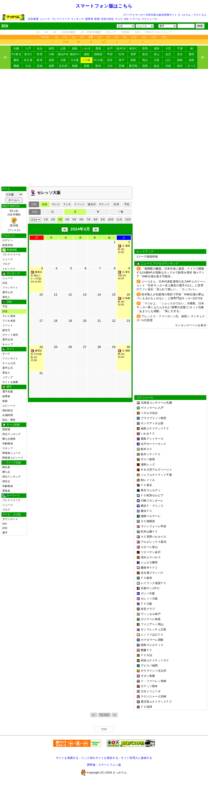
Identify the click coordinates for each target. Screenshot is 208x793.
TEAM (104, 715)
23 (128, 320)
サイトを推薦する (67, 757)
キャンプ (7, 344)
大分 (110, 65)
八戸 (28, 48)
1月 (56, 37)
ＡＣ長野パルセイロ (153, 536)
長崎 (87, 65)
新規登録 (7, 245)
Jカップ (111, 32)
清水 (180, 54)
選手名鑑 (7, 391)
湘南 (87, 54)
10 (41, 294)
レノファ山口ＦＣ (152, 634)
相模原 (98, 54)
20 (84, 320)
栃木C (133, 48)
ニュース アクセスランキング (159, 263)
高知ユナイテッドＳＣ (155, 660)
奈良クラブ (148, 608)
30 (78, 41)
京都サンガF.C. (150, 588)
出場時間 (7, 415)
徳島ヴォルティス (152, 645)
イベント (7, 325)
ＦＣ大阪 (146, 603)
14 (99, 294)
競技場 (6, 429)
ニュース (45, 18)
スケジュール (149, 18)
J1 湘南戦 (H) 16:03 (124, 353)
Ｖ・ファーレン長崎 (153, 681)
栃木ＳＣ (146, 449)
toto (126, 18)
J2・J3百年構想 (91, 32)
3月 (73, 37)
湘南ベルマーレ (151, 516)
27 (84, 347)
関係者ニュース (11, 452)
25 (55, 347)
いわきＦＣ (148, 433)
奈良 (110, 60)
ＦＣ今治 (146, 655)
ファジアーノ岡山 (152, 624)
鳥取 (133, 60)
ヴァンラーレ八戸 (152, 407)
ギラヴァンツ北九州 (153, 670)
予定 (164, 37)
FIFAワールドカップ (158, 32)
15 (113, 294)
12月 (153, 37)
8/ (104, 42)
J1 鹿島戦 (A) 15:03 (124, 248)
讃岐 (180, 60)
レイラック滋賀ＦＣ (153, 583)
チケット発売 (10, 334)
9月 (125, 37)
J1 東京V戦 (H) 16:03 (124, 275)
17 (41, 320)
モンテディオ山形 (152, 423)
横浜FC (75, 54)
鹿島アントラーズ (152, 438)
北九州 (63, 65)
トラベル (135, 18)
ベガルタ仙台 (149, 413)
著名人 (6, 297)
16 (128, 294)
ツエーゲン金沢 (151, 552)
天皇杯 (125, 32)
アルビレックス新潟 (153, 541)
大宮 (168, 48)
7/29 (65, 41)
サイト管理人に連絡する (136, 757)
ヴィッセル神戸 (151, 614)
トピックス (8, 268)
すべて (191, 65)
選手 (4, 532)
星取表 (6, 490)
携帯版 (91, 764)
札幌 (16, 48)
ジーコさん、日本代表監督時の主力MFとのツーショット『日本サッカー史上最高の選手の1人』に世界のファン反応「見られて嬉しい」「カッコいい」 (170, 285)
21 (99, 320)
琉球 (145, 65)
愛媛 (16, 65)
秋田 (51, 48)
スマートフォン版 (109, 764)
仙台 (40, 48)
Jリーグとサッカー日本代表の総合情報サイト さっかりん (157, 14)
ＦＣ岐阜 (146, 578)
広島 (157, 60)
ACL (137, 32)
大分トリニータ (151, 691)
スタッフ (7, 448)
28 (99, 347)
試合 (4, 282)
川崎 (51, 54)
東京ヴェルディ (151, 490)
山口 (168, 60)
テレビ (119, 18)
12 (70, 294)
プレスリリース (60, 18)
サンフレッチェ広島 (153, 629)
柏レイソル (148, 480)
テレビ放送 (8, 315)
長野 (133, 54)
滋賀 (51, 60)
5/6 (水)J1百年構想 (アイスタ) (13, 220)
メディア (7, 377)
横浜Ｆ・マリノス (152, 505)
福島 (75, 48)
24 (41, 347)
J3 (54, 32)
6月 (100, 37)
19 (70, 320)
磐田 (192, 54)
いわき (86, 48)
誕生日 (6, 330)
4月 (82, 37)
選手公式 (7, 292)
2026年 (45, 37)
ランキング (77, 18)
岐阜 (40, 60)
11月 (144, 37)
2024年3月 (80, 229)
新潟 (145, 54)
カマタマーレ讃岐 (152, 639)
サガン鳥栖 (148, 675)
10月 (134, 37)
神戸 (121, 60)
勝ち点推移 (8, 438)
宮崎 (121, 65)
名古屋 (28, 60)
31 (91, 41)
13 (84, 294)
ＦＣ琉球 (146, 706)
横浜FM (63, 54)
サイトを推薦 (10, 382)
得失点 (6, 481)
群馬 (145, 48)
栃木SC (122, 48)
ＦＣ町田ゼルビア (152, 495)
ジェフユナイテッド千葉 (156, 474)
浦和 (157, 48)
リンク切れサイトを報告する (99, 757)
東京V (28, 54)
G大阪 (75, 60)
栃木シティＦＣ (151, 454)
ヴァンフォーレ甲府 (153, 526)
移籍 (96, 18)
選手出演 (7, 339)
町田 (40, 54)
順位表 (6, 467)
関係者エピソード (12, 457)
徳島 (192, 60)
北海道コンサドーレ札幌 (156, 402)
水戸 (110, 48)
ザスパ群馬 (148, 459)
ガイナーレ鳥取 (151, 619)
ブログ (6, 263)
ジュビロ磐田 (149, 562)
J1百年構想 (68, 32)
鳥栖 (75, 65)
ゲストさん (200, 14)
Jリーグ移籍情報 (147, 256)
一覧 (120, 211)
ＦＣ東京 (146, 485)
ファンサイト (10, 287)
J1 (37, 32)
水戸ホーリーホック (153, 443)
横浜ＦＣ (146, 510)
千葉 (180, 48)
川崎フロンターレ (152, 500)
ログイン (7, 240)
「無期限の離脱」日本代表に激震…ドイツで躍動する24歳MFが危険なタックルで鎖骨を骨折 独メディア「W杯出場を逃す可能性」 (170, 272)
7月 (108, 37)
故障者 (89, 18)
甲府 (110, 54)
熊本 (98, 65)
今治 (28, 65)
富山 (157, 54)
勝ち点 (6, 471)
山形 (63, 48)
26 (70, 347)
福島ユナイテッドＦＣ (155, 428)
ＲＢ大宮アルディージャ (156, 469)
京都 (63, 60)
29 (113, 347)
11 (55, 294)
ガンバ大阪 (148, 593)
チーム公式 (8, 363)
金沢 (168, 54)
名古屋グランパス (152, 572)
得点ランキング (11, 434)
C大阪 (86, 60)
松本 (121, 54)
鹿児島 (133, 65)
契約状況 (7, 410)
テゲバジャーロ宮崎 (153, 696)
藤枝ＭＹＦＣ (149, 567)
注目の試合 (107, 18)
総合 (157, 65)
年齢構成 (7, 443)
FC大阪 (98, 60)
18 (55, 320)
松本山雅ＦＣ (149, 531)
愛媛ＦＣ (146, 650)
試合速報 (33, 18)
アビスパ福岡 (149, 665)
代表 (168, 65)
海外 (180, 65)
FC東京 (16, 54)
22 (113, 320)
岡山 (145, 60)
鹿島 (98, 48)
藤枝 (16, 60)
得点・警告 (8, 419)
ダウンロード (10, 519)
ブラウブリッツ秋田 (153, 418)
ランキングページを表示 (190, 325)
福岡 (51, 65)
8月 (116, 37)
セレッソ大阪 (149, 598)
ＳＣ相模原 (148, 521)
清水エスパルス (151, 557)
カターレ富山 (149, 547)
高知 (40, 65)
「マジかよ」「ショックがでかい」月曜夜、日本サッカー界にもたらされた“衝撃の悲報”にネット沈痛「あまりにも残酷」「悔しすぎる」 (170, 307)
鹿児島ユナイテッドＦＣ (156, 701)
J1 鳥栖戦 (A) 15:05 (124, 301)
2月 (65, 37)
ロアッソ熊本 (149, 686)
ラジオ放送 (8, 320)
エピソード (8, 405)
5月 (74, 219)
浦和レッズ (148, 464)
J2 (46, 32)
